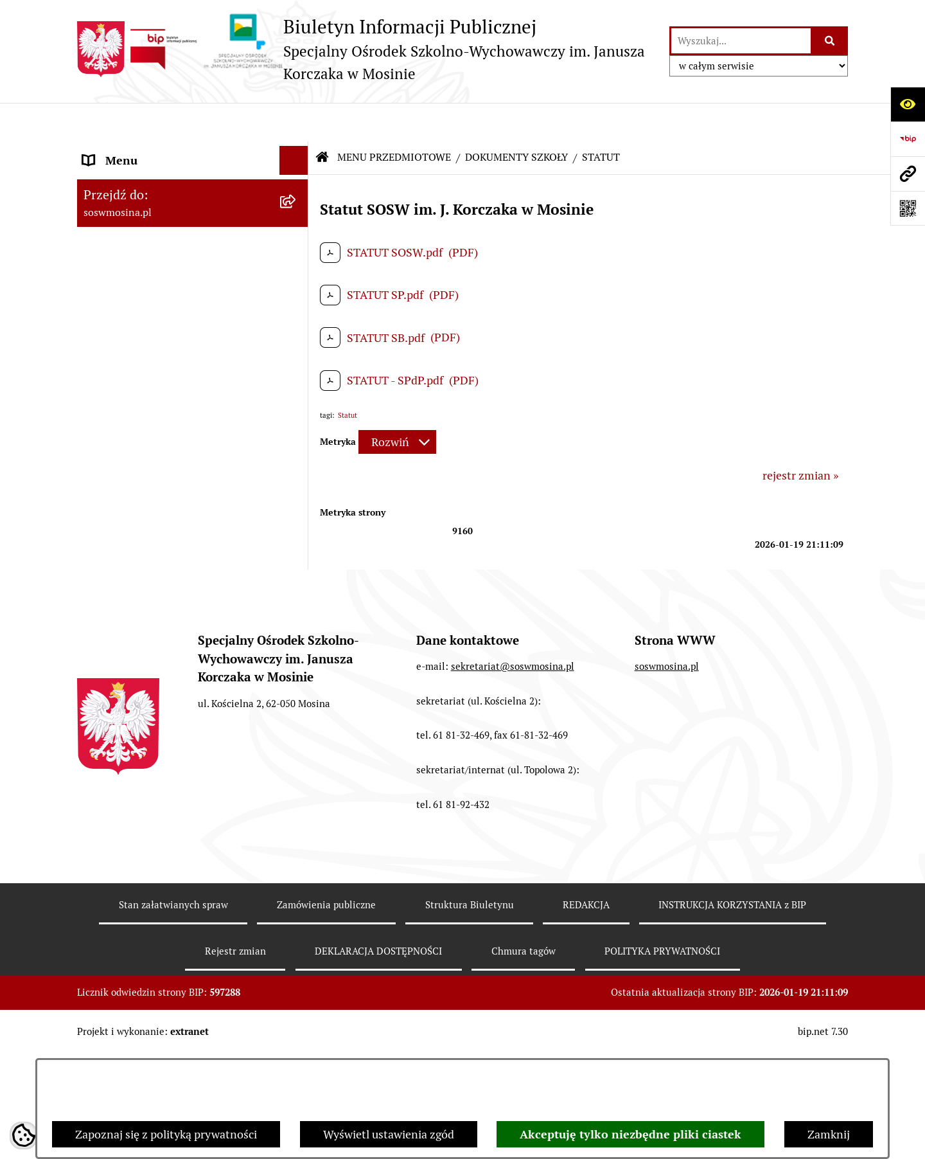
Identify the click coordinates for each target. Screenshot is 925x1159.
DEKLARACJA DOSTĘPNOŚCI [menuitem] (158, 685)
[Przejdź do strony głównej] (366, 49)
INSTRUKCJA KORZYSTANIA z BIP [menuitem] (171, 551)
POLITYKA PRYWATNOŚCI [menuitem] (152, 713)
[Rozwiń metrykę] (397, 403)
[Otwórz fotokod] (907, 208)
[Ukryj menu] (293, 121)
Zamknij (828, 1134)
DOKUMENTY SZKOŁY (516, 118)
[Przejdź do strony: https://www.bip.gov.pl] (907, 138)
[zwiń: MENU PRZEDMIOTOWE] (296, 180)
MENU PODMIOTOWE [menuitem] (140, 150)
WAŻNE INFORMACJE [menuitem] (138, 742)
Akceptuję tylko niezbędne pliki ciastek (630, 1134)
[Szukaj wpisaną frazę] (830, 40)
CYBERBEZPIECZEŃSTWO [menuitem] (150, 656)
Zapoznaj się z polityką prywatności (166, 1134)
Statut (347, 376)
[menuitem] (192, 216)
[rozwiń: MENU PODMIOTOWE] (296, 151)
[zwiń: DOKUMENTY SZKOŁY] (296, 216)
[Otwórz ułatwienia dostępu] (907, 104)
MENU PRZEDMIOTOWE (394, 118)
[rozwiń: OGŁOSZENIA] (296, 365)
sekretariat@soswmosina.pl (512, 906)
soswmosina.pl (667, 906)
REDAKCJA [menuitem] (110, 580)
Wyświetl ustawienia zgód (388, 1134)
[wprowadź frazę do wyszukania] (741, 40)
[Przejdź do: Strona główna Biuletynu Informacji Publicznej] (322, 119)
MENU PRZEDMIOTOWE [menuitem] (146, 179)
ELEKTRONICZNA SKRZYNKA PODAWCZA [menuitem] (160, 618)
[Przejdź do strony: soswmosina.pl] (907, 173)
